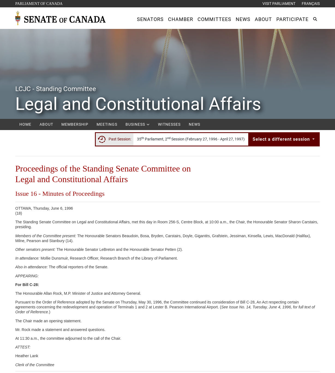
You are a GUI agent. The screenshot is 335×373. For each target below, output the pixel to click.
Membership (74, 124)
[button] (150, 19)
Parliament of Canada (38, 3)
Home (25, 124)
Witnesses (169, 124)
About (46, 124)
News (194, 124)
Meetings (107, 124)
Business (137, 124)
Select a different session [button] (282, 139)
